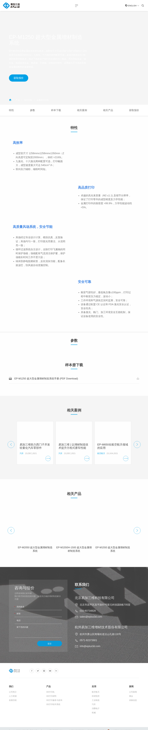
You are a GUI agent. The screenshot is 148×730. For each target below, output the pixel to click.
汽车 (94, 711)
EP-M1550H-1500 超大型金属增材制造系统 (74, 555)
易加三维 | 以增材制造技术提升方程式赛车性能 (73, 452)
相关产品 (108, 110)
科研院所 (96, 703)
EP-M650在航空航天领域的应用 (112, 452)
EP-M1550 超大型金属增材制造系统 (112, 555)
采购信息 (133, 707)
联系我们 (87, 585)
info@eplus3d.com (95, 646)
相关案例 (82, 110)
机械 (94, 719)
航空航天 (96, 699)
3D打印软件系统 (53, 711)
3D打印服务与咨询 (54, 707)
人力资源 (13, 703)
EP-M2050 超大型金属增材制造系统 (35, 555)
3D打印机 (28, 100)
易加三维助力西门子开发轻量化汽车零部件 (35, 452)
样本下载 (56, 110)
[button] (11, 450)
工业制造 (96, 707)
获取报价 (20, 78)
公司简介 (13, 699)
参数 (32, 110)
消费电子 (96, 715)
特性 (11, 110)
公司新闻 (133, 699)
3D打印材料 (51, 703)
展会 (131, 703)
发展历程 (13, 707)
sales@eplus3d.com (96, 617)
